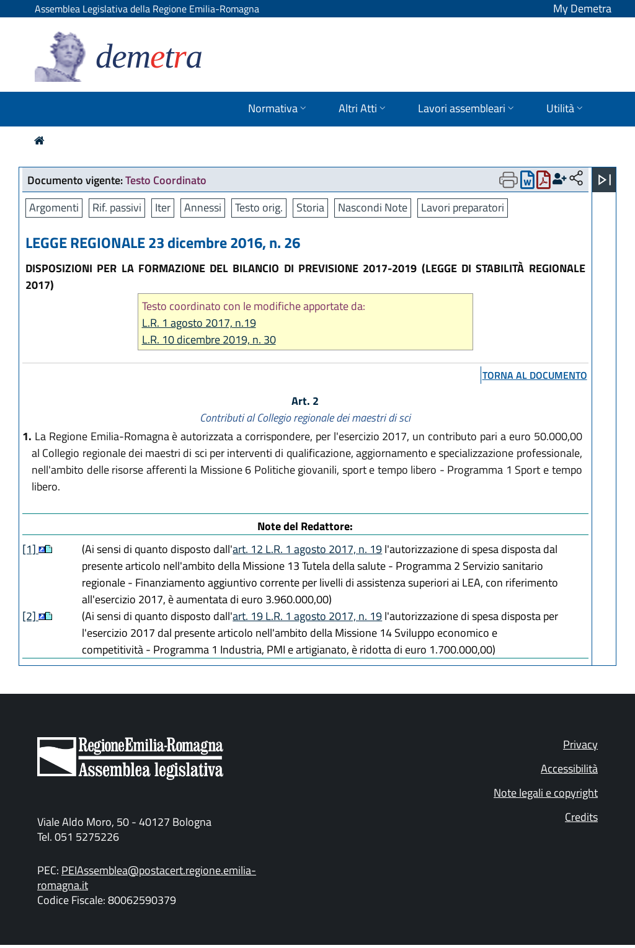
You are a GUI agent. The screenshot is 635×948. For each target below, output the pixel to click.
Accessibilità (569, 768)
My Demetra (582, 8)
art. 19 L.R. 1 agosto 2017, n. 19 (307, 616)
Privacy (580, 744)
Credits (581, 816)
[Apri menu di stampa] (508, 180)
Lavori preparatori (462, 207)
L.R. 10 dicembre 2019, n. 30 (209, 339)
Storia (310, 207)
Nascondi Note (372, 207)
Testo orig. (259, 207)
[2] (30, 616)
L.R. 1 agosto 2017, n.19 (199, 322)
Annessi (202, 207)
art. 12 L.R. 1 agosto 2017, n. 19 (307, 549)
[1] (30, 549)
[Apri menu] (604, 179)
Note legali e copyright (546, 792)
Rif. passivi (116, 207)
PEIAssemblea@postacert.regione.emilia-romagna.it (146, 877)
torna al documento (534, 375)
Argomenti (54, 207)
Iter (163, 207)
